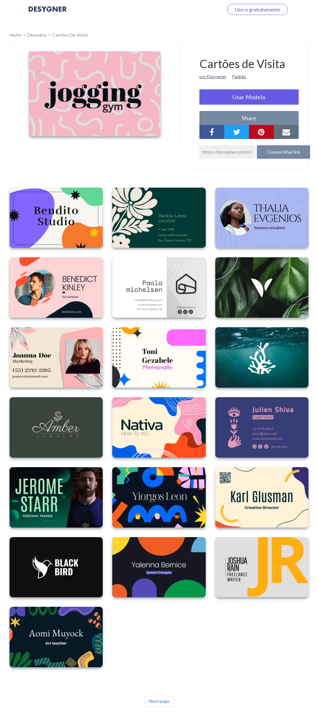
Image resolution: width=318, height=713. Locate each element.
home (15, 35)
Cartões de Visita (70, 35)
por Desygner (212, 76)
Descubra (36, 35)
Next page (159, 701)
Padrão (239, 76)
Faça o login (202, 9)
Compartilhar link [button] (283, 152)
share (249, 117)
